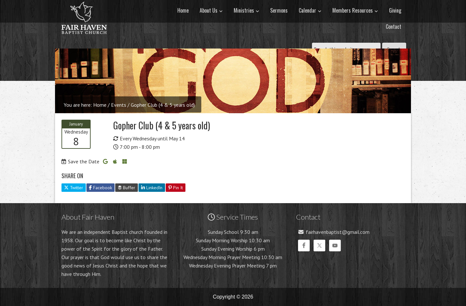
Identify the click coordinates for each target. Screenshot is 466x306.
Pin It (175, 188)
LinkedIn (151, 188)
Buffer (126, 188)
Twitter (73, 188)
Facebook (100, 188)
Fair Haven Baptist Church (84, 40)
